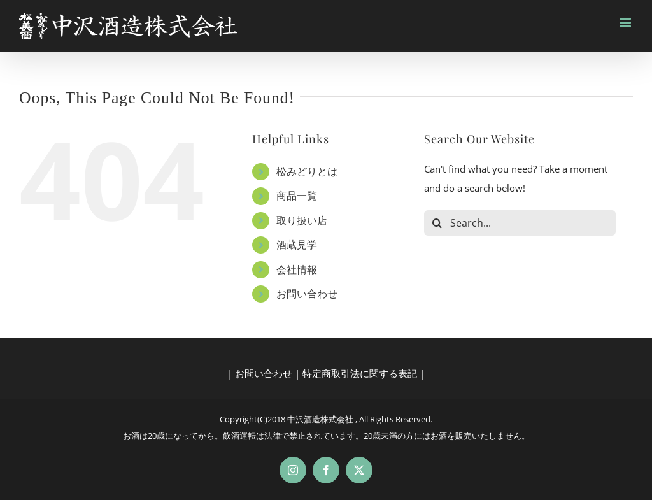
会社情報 (296, 269)
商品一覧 (296, 196)
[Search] (437, 223)
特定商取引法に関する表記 (359, 373)
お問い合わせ (306, 294)
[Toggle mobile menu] (626, 22)
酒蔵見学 (296, 245)
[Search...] (520, 223)
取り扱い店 (301, 220)
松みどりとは (306, 171)
